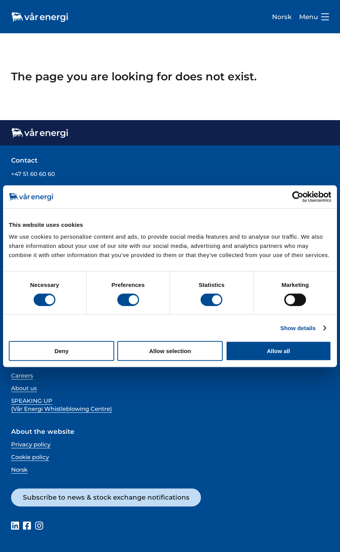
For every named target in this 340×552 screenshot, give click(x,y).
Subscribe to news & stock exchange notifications (106, 497)
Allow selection (170, 351)
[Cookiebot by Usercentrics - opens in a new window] (297, 196)
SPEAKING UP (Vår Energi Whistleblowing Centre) (61, 404)
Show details (298, 327)
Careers (22, 375)
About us (24, 388)
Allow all (278, 351)
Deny (62, 351)
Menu (314, 17)
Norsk (281, 17)
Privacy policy (30, 444)
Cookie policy (30, 457)
